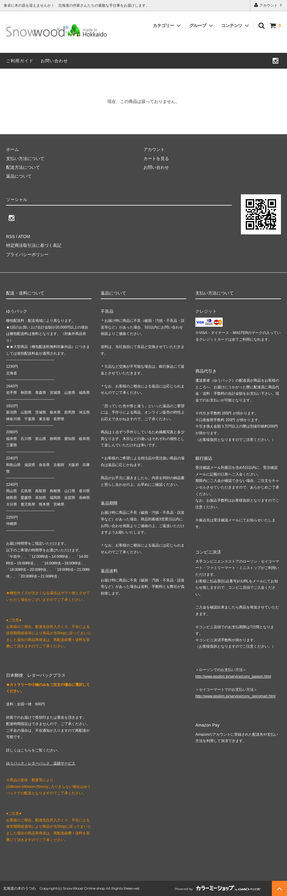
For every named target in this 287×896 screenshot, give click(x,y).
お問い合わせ (54, 60)
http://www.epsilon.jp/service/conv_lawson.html (233, 676)
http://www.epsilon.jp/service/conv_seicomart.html (235, 696)
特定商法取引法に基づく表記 (33, 245)
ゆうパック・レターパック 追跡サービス (40, 763)
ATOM (24, 236)
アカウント (269, 5)
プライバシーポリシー (27, 254)
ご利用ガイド (19, 60)
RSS (10, 236)
